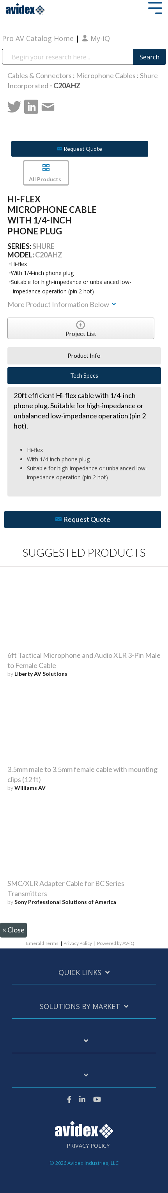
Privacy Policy (78, 943)
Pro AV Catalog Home (39, 38)
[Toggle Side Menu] (155, 7)
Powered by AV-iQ (115, 943)
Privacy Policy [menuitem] (88, 1145)
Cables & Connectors (39, 75)
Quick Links (79, 972)
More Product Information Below (62, 304)
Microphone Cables (106, 75)
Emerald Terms (42, 943)
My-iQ (95, 38)
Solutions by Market (80, 1006)
